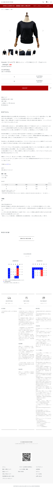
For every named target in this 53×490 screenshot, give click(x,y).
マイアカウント (38, 467)
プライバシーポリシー (6, 478)
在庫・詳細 (3, 101)
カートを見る (38, 473)
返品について (4, 97)
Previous (10, 31)
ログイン (37, 471)
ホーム (2, 9)
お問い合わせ (38, 476)
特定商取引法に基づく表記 (7, 99)
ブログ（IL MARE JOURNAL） (25, 467)
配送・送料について (5, 469)
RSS (19, 471)
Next (43, 31)
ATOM (22, 471)
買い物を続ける (4, 105)
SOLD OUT (24, 88)
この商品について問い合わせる (8, 103)
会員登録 (37, 469)
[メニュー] (51, 2)
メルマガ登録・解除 (22, 469)
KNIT (13, 9)
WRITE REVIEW (25, 238)
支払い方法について (5, 473)
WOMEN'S (8, 9)
